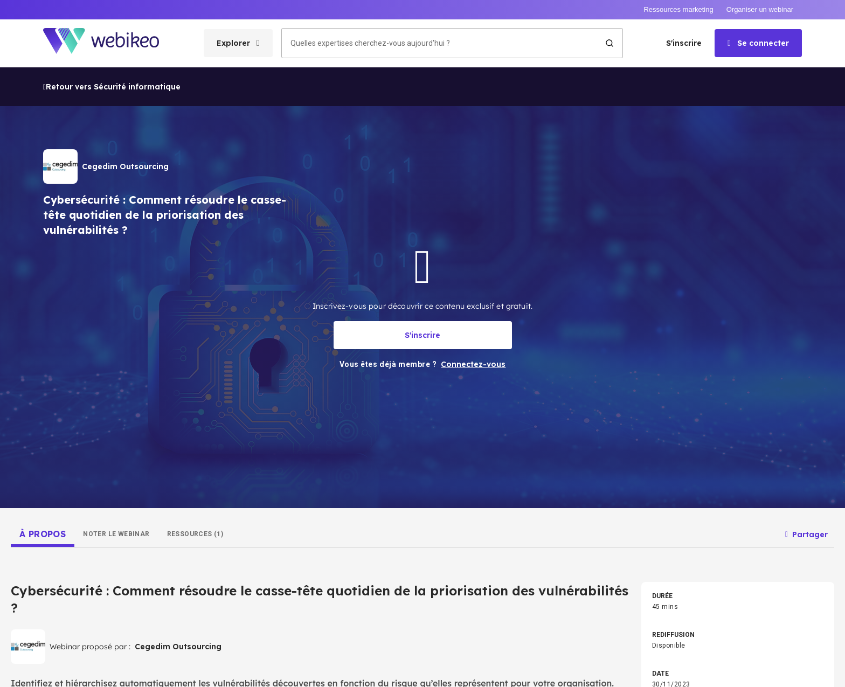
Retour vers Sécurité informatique (112, 20)
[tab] (42, 467)
